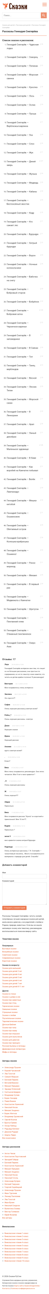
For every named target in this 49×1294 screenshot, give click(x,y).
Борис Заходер (11, 1098)
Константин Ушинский (14, 1104)
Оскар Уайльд (10, 1126)
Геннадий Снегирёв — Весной (22, 378)
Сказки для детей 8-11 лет (13, 986)
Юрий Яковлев (11, 1215)
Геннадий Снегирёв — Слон (20, 143)
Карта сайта (18, 1286)
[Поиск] (21, 15)
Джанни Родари (11, 1132)
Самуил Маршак (12, 1077)
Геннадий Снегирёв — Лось (20, 96)
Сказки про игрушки (11, 1034)
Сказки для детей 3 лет (12, 971)
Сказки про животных (11, 1000)
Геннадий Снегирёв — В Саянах (22, 348)
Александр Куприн (12, 1181)
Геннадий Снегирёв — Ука (20, 135)
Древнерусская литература (13, 1049)
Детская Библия (9, 1024)
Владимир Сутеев (12, 1095)
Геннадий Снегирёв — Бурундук (22, 234)
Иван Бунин (9, 1202)
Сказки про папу (9, 1028)
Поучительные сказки (11, 1018)
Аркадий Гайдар (11, 1160)
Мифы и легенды (9, 1052)
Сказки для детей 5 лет (12, 977)
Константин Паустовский (15, 1156)
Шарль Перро (10, 1135)
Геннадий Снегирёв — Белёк (21, 479)
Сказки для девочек (11, 1040)
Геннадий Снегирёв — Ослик (21, 105)
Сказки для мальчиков (12, 1037)
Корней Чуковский (12, 1071)
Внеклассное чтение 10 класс (17, 1261)
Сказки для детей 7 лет (12, 983)
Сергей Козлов (11, 1120)
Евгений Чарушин (12, 1184)
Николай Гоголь (11, 1178)
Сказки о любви (9, 1015)
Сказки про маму (9, 1031)
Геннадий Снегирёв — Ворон (21, 255)
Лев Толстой (10, 1074)
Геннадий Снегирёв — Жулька (22, 174)
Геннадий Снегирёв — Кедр (20, 213)
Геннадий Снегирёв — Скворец (22, 57)
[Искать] (44, 15)
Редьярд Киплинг (12, 1129)
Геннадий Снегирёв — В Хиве (21, 458)
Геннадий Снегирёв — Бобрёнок (23, 301)
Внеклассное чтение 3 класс (16, 1239)
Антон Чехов (10, 1153)
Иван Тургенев (11, 1193)
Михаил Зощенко (12, 1110)
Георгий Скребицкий (13, 1187)
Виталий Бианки (11, 1083)
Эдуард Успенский (12, 1089)
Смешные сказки (9, 1009)
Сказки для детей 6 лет (12, 980)
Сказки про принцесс (11, 1043)
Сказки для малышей (11, 968)
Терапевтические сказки (12, 1021)
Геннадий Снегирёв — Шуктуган (23, 609)
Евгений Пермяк (11, 1080)
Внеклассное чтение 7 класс (16, 1252)
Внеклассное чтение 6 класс (16, 1249)
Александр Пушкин (13, 1067)
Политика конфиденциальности (23, 1288)
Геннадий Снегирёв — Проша (21, 113)
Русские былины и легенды (13, 1046)
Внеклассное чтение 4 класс (16, 1242)
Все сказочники (9, 1138)
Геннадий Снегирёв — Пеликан (22, 66)
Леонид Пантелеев (12, 1196)
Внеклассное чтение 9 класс (16, 1258)
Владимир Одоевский (14, 1116)
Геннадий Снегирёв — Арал (20, 424)
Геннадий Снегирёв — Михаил (22, 575)
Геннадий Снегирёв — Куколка (22, 87)
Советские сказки (9, 955)
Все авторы (7, 1218)
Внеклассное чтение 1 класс (16, 1233)
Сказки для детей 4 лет (12, 974)
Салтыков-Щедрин (12, 1092)
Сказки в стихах (9, 994)
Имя (4, 873)
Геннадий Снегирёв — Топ (20, 356)
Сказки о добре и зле (11, 997)
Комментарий (8, 881)
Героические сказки (10, 1006)
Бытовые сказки (9, 949)
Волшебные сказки (10, 952)
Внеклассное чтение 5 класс (16, 1246)
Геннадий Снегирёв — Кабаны (22, 191)
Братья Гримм (11, 1123)
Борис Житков (11, 1113)
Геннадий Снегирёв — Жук (20, 152)
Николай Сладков (12, 1206)
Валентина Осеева (12, 1209)
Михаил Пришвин (12, 1086)
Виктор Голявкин (12, 1212)
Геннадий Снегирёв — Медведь (22, 182)
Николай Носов (11, 1107)
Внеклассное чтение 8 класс (16, 1255)
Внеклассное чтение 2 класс (16, 1236)
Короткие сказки (9, 961)
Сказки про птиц (9, 1003)
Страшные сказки (9, 1012)
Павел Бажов (10, 1101)
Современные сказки (11, 958)
